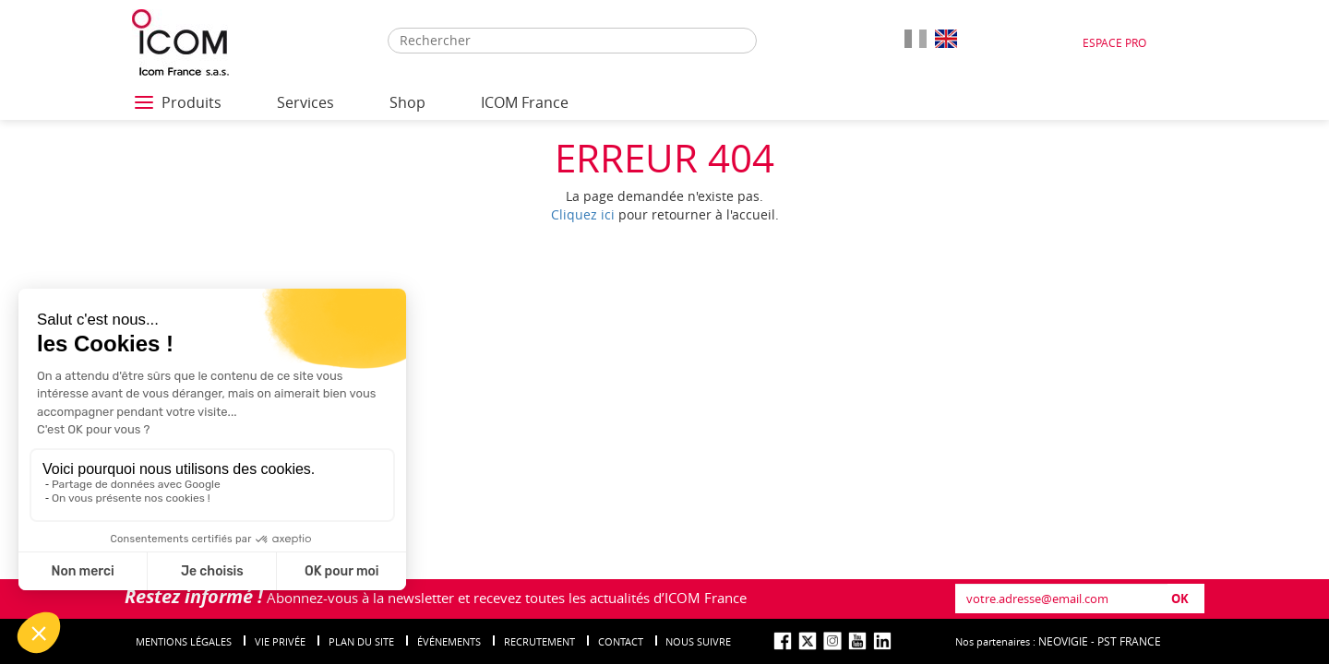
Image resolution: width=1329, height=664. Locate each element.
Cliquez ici (583, 214)
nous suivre (698, 641)
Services (305, 102)
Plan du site (361, 641)
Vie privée (280, 641)
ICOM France (525, 102)
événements (449, 641)
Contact (620, 641)
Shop (407, 102)
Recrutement (539, 641)
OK (1180, 598)
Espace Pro (1114, 42)
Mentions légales (184, 641)
